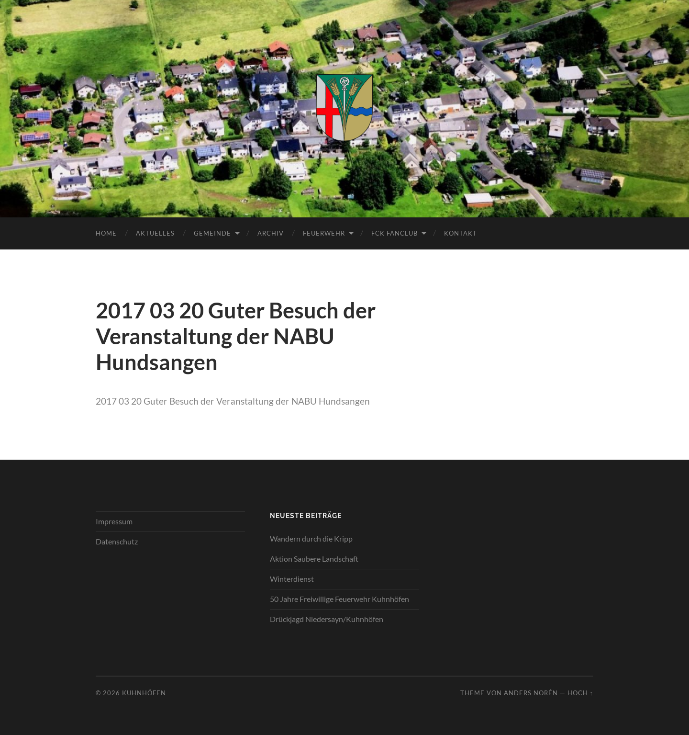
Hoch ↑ (580, 693)
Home (106, 233)
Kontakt (460, 233)
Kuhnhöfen (144, 693)
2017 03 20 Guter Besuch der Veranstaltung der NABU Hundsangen (233, 401)
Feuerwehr (324, 233)
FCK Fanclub (394, 233)
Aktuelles (155, 233)
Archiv (270, 233)
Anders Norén (531, 693)
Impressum (114, 521)
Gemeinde (212, 233)
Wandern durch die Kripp (311, 538)
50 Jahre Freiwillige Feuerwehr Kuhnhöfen (339, 598)
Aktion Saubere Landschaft (314, 558)
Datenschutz (117, 541)
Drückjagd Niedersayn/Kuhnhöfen (326, 618)
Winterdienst (292, 578)
